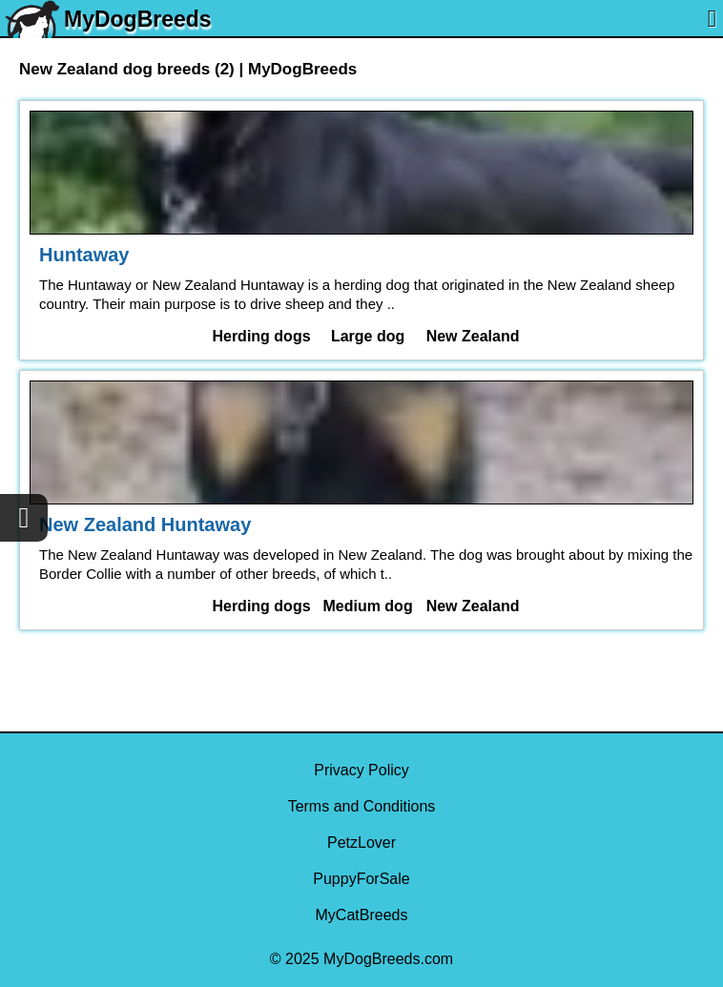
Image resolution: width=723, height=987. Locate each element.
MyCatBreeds (362, 915)
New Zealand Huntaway (145, 524)
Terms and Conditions (362, 806)
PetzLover (361, 842)
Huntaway (84, 254)
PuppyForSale (361, 879)
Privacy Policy (361, 770)
